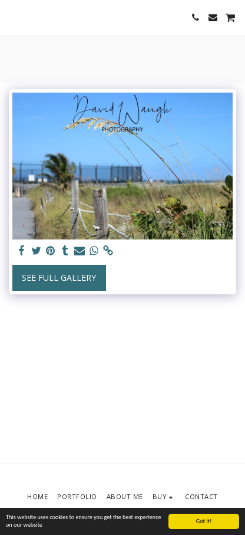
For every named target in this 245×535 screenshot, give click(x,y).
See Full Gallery (59, 277)
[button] (13, 17)
